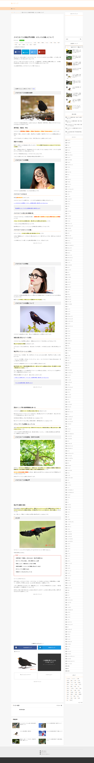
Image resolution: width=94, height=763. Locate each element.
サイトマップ (43, 752)
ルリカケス (69, 653)
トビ (68, 502)
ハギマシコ (69, 526)
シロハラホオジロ (70, 433)
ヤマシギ (68, 639)
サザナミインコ (70, 411)
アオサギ (68, 142)
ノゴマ (68, 514)
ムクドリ (68, 614)
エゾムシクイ (69, 230)
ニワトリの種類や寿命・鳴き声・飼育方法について (74, 118)
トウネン (68, 497)
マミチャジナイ (70, 600)
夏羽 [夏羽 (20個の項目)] (68, 684)
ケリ (68, 353)
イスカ (68, 194)
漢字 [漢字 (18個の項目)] (79, 690)
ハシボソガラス (70, 541)
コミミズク (69, 394)
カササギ (68, 274)
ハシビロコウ (69, 536)
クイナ (68, 328)
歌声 (58, 42)
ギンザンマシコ (70, 326)
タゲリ (68, 463)
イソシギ (68, 196)
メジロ (68, 619)
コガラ (68, 360)
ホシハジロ (69, 582)
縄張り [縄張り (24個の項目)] (72, 694)
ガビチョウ (69, 299)
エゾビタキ (69, 228)
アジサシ (68, 167)
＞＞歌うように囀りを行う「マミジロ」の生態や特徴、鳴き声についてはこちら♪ (31, 377)
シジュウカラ (69, 419)
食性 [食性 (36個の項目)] (75, 698)
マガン (68, 592)
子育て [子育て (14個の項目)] (80, 684)
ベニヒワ (68, 573)
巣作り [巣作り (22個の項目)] (68, 688)
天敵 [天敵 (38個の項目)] (76, 684)
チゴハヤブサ (69, 470)
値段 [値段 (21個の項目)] (71, 680)
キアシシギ (69, 301)
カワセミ (68, 294)
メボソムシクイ (70, 624)
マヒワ (68, 595)
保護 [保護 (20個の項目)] (68, 680)
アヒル (68, 174)
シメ (68, 426)
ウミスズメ (69, 218)
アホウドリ (69, 179)
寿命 (51, 42)
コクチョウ (69, 362)
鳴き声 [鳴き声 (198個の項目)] (71, 700)
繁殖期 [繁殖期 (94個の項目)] (80, 694)
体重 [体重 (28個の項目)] (78, 678)
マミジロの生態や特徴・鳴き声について (24, 382)
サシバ (68, 414)
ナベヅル (68, 509)
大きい (47, 42)
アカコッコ (69, 152)
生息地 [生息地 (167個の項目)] (72, 692)
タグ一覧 (80, 702)
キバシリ (68, 311)
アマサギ (68, 181)
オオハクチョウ (70, 238)
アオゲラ (68, 140)
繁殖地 (24, 44)
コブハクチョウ (70, 387)
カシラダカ (69, 277)
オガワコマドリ (70, 257)
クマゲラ (68, 335)
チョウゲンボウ (70, 477)
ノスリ (68, 516)
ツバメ (68, 487)
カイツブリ (69, 269)
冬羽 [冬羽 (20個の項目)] (75, 680)
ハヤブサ (68, 548)
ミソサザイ (69, 607)
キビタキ (68, 313)
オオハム (68, 240)
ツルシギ (68, 494)
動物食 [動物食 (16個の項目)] (68, 682)
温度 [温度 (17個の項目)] (75, 690)
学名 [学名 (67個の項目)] (68, 686)
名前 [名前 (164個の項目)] (75, 682)
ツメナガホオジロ (70, 492)
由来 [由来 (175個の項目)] (79, 692)
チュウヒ (68, 475)
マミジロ (68, 597)
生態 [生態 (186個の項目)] (76, 692)
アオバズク (69, 147)
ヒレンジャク (69, 563)
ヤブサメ (68, 634)
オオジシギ (69, 235)
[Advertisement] (37, 25)
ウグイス (68, 203)
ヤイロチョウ (69, 629)
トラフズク (69, 507)
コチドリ (68, 377)
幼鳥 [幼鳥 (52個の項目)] (76, 688)
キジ (68, 306)
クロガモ (68, 343)
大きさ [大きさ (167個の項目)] (72, 684)
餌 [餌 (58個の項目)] (67, 700)
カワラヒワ (69, 296)
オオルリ (68, 252)
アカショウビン (70, 154)
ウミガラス (69, 216)
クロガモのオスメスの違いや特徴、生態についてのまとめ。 (74, 125)
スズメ (68, 441)
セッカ (68, 450)
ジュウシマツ (69, 436)
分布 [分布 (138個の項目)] (79, 680)
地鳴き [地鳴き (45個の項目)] (79, 682)
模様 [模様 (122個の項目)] (68, 690)
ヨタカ (68, 648)
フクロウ (68, 568)
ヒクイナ (68, 553)
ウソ (68, 208)
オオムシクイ (69, 247)
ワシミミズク (69, 663)
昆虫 (55, 42)
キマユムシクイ (70, 316)
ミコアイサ (69, 602)
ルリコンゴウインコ (70, 656)
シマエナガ (69, 423)
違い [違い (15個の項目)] (78, 696)
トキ (68, 499)
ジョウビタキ (69, 438)
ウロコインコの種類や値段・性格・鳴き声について (74, 121)
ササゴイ (68, 409)
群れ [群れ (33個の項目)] (68, 696)
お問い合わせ (43, 751)
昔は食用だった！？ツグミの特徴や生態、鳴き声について (27, 208)
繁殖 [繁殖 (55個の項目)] (76, 694)
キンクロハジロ (70, 321)
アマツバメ (69, 184)
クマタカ (68, 338)
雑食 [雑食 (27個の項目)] (71, 698)
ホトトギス (69, 585)
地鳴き (43, 42)
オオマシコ (69, 242)
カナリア (68, 284)
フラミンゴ (69, 570)
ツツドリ (68, 482)
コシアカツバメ (70, 372)
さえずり (16, 42)
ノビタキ (68, 519)
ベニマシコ (69, 575)
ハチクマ (68, 543)
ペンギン (68, 578)
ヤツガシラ (69, 631)
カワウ (68, 291)
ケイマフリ (69, 350)
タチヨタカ (69, 465)
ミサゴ (68, 604)
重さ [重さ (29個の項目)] (68, 698)
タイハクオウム (70, 458)
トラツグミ (69, 504)
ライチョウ (69, 651)
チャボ (68, 472)
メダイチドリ (69, 622)
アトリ (68, 169)
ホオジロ (68, 580)
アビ (68, 176)
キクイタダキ (69, 304)
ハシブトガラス (70, 538)
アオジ (68, 145)
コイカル (68, 355)
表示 (34, 88)
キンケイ (68, 323)
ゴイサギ (68, 401)
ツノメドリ (69, 485)
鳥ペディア (14, 3)
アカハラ (68, 157)
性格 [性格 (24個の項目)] (80, 688)
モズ (68, 626)
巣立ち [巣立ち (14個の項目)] (73, 688)
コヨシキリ (69, 397)
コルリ (68, 399)
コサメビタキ (69, 370)
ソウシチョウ (69, 455)
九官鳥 (68, 666)
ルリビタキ (69, 658)
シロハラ (68, 431)
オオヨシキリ (69, 250)
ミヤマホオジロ (70, 609)
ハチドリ (68, 546)
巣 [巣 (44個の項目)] (78, 686)
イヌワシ (68, 201)
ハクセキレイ (69, 531)
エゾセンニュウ (70, 225)
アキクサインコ (70, 164)
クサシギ (68, 331)
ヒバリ (68, 558)
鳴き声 (35, 44)
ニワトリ (68, 512)
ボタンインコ (69, 587)
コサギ (68, 367)
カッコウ (68, 279)
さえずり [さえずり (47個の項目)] (68, 678)
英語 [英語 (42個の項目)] (74, 696)
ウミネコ (68, 220)
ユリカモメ (69, 644)
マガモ (68, 590)
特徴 (16, 44)
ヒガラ (68, 551)
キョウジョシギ (70, 318)
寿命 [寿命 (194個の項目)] (75, 686)
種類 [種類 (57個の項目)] (68, 694)
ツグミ (68, 480)
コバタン (68, 384)
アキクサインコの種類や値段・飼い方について (74, 129)
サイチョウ (69, 406)
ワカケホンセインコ (70, 661)
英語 (31, 44)
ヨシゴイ (68, 646)
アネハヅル (69, 172)
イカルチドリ (69, 191)
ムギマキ (68, 612)
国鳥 (39, 42)
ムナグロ (68, 617)
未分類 (68, 670)
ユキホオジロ (69, 641)
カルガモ (68, 289)
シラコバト (69, 428)
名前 (35, 42)
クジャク (68, 333)
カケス (68, 272)
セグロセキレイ (70, 448)
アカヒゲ (68, 162)
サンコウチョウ (70, 416)
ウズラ (68, 206)
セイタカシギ (69, 443)
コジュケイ (69, 375)
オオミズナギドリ (70, 245)
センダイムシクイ (70, 453)
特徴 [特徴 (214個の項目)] (68, 692)
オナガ (68, 267)
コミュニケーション (29, 42)
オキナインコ (69, 260)
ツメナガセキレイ (70, 489)
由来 (19, 44)
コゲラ (68, 365)
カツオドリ (69, 282)
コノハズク (69, 379)
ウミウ (68, 213)
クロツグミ (69, 348)
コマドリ (68, 392)
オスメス (21, 42)
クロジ (68, 345)
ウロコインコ (69, 223)
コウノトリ (69, 357)
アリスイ (68, 186)
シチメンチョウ (70, 421)
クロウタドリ (17, 12)
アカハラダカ (69, 159)
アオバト (68, 150)
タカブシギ (69, 460)
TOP (12, 12)
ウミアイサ (69, 211)
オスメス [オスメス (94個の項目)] (73, 678)
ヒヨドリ (68, 560)
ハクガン (68, 529)
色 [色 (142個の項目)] (71, 696)
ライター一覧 (59, 705)
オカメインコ (69, 255)
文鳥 (68, 668)
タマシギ (68, 467)
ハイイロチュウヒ (70, 521)
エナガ (68, 233)
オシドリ (68, 262)
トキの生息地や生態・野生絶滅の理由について (74, 132)
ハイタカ (68, 524)
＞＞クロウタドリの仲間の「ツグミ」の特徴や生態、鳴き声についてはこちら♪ (31, 203)
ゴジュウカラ (69, 404)
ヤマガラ (68, 636)
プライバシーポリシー (45, 754)
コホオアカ (69, 389)
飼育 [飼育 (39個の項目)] (79, 698)
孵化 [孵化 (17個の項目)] (71, 686)
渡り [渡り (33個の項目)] (71, 690)
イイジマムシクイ (70, 189)
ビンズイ (68, 565)
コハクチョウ (69, 382)
